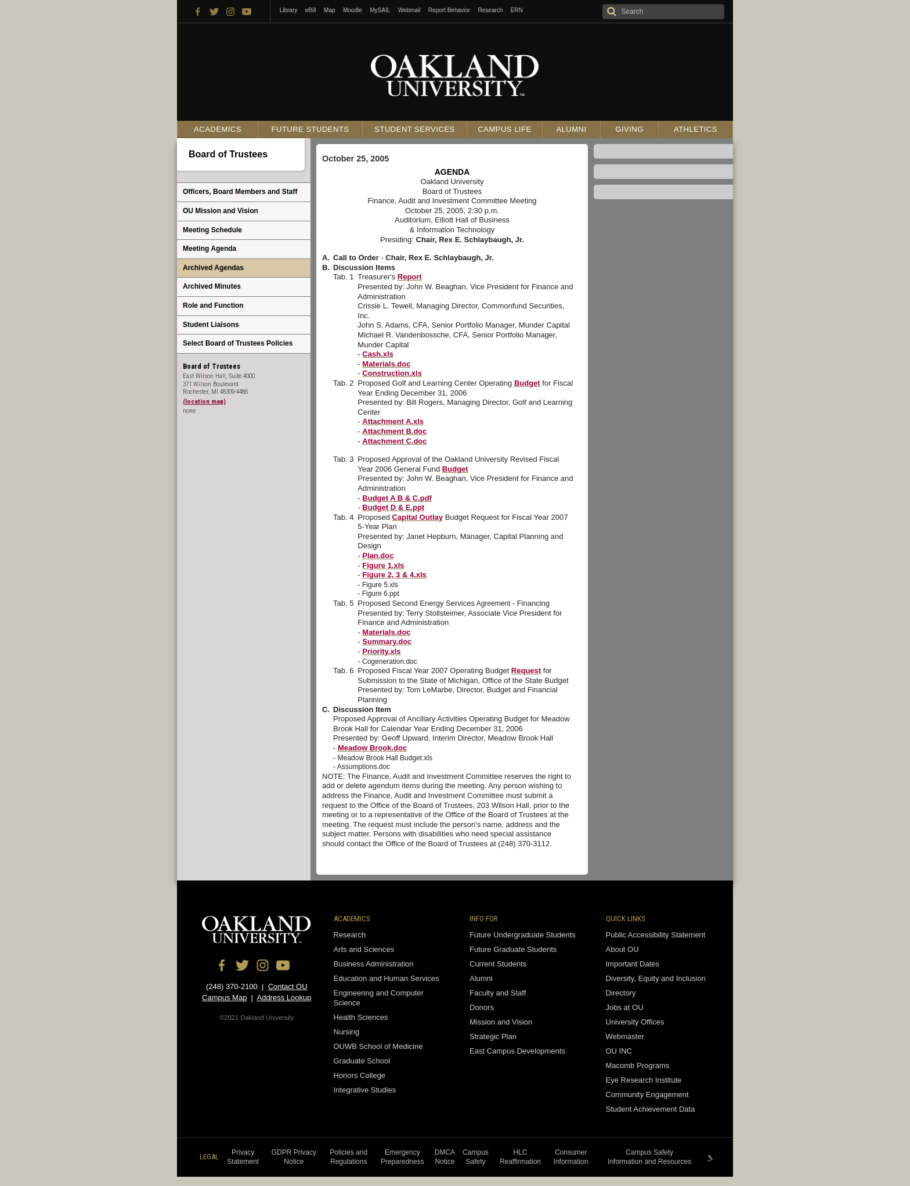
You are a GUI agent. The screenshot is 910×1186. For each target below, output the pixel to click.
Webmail (409, 10)
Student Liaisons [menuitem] (211, 325)
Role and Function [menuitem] (213, 305)
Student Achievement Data (650, 1109)
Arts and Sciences (364, 949)
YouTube (247, 11)
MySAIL (380, 10)
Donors (482, 1007)
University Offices (635, 1022)
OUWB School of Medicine (378, 1046)
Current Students (498, 963)
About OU (622, 949)
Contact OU (288, 986)
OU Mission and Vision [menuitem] (220, 211)
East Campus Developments (517, 1051)
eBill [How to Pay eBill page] (310, 10)
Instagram (230, 11)
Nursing (347, 1031)
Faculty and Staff (498, 993)
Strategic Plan (493, 1036)
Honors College (360, 1075)
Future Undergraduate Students (523, 934)
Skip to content (25, 4)
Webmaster (625, 1036)
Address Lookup (284, 997)
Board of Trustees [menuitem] (228, 154)
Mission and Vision (501, 1022)
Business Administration (374, 963)
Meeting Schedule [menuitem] (212, 230)
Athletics (695, 129)
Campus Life (504, 129)
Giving (629, 129)
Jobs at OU (625, 1007)
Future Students (310, 129)
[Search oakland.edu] (663, 11)
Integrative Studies (365, 1090)
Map (329, 10)
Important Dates (633, 963)
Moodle (352, 10)
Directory (621, 993)
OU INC (619, 1051)
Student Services (414, 129)
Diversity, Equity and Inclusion (656, 978)
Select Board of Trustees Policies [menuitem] (237, 343)
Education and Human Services (386, 978)
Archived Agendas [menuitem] (213, 268)
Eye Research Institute (644, 1080)
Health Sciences (361, 1017)
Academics (217, 129)
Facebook (198, 11)
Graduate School (362, 1060)
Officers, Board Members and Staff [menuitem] (240, 192)
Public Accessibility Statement (656, 934)
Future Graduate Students (513, 949)
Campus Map (224, 997)
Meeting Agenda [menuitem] (209, 249)
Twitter (214, 11)
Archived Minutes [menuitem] (212, 286)
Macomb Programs (638, 1065)
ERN (517, 10)
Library (289, 10)
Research (490, 10)
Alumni (571, 129)
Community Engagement (647, 1094)
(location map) (204, 401)
